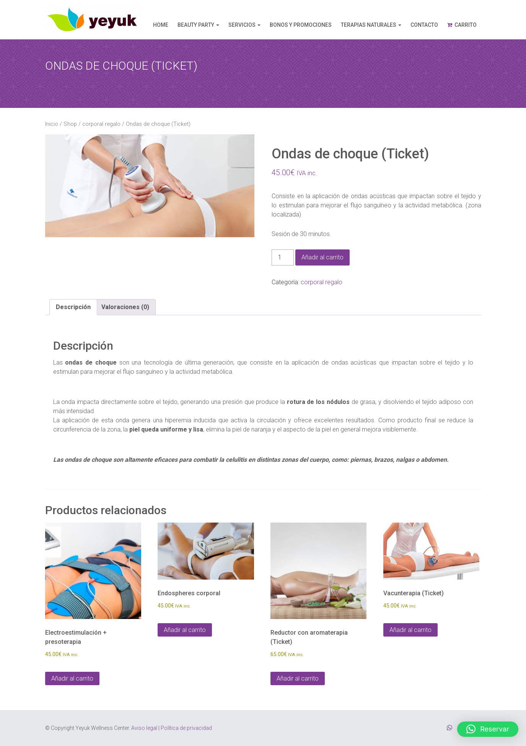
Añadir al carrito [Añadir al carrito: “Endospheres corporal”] (185, 630)
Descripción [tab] (73, 307)
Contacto (424, 25)
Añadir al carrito (322, 257)
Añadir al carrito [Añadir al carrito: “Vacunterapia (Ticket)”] (410, 630)
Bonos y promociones (301, 25)
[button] (487, 729)
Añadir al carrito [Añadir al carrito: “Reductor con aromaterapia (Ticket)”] (298, 678)
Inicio (51, 124)
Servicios (242, 25)
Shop (70, 124)
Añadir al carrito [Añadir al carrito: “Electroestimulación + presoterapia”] (72, 678)
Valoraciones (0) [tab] (125, 307)
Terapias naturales (368, 25)
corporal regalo (101, 124)
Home (160, 25)
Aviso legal (144, 726)
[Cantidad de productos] (283, 257)
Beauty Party (196, 25)
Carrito (465, 25)
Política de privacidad (186, 726)
